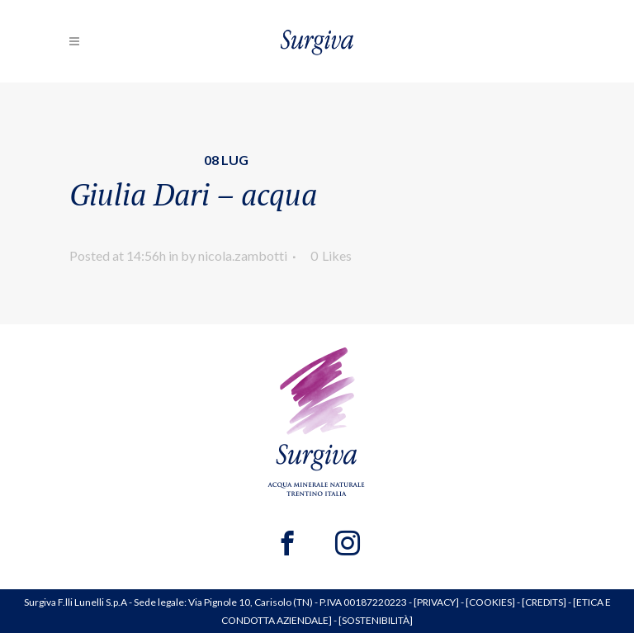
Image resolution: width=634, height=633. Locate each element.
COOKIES (490, 602)
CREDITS (544, 602)
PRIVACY (436, 602)
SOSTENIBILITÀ (375, 620)
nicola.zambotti (242, 255)
